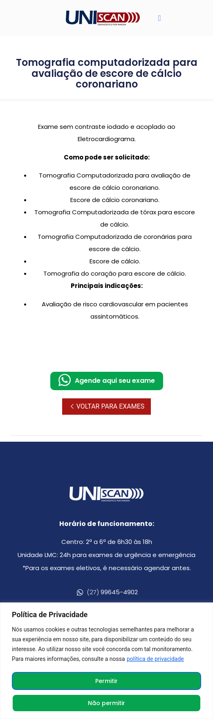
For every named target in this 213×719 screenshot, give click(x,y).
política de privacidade (155, 659)
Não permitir (106, 703)
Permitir (106, 681)
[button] (159, 18)
